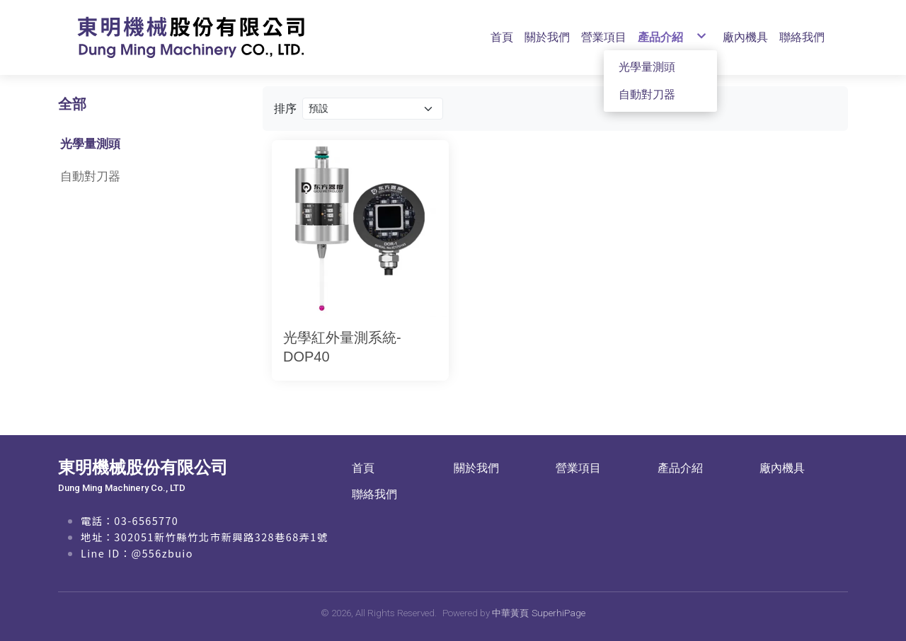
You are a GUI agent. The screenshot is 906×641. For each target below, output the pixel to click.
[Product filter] (372, 109)
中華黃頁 (510, 613)
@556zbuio (162, 552)
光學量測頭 (90, 144)
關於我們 (476, 468)
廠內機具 (782, 468)
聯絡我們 (374, 494)
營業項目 (578, 468)
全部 (72, 104)
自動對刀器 (90, 176)
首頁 (363, 468)
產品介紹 (680, 468)
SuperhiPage (558, 613)
